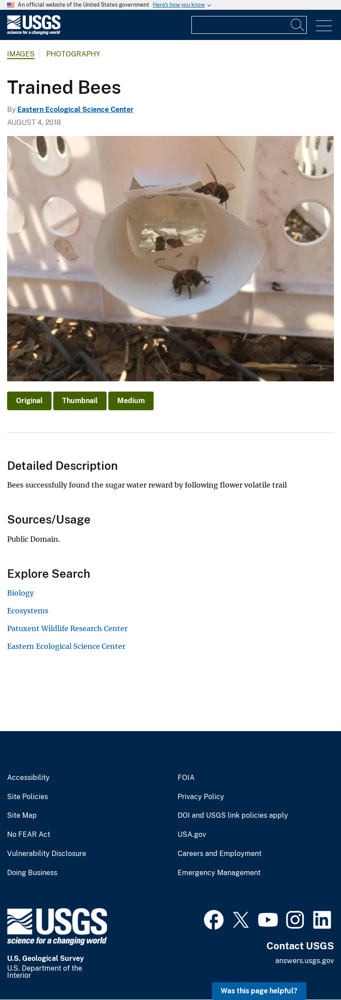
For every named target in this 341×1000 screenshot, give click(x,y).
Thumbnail (80, 400)
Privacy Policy (201, 797)
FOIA (186, 778)
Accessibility (28, 778)
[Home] (33, 32)
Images (21, 54)
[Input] (249, 25)
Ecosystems (27, 610)
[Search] (298, 25)
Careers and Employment (220, 854)
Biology (20, 592)
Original (29, 400)
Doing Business (32, 873)
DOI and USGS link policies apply (233, 816)
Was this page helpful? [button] (259, 991)
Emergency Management (219, 873)
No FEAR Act (28, 835)
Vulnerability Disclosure (46, 854)
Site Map (22, 816)
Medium (131, 400)
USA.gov (192, 835)
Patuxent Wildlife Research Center (67, 628)
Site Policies (27, 797)
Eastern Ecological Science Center (75, 109)
